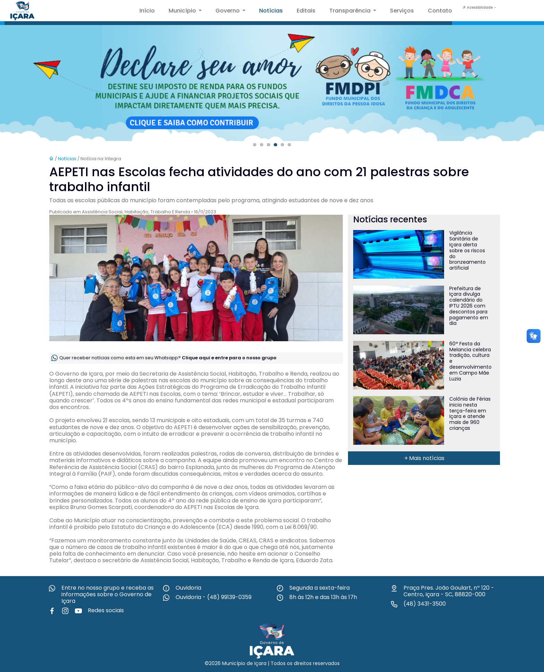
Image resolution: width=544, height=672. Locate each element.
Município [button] (183, 11)
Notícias (271, 11)
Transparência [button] (350, 11)
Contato (440, 11)
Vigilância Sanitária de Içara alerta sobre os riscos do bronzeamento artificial (467, 250)
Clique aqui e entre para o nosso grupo (229, 357)
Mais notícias (423, 458)
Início (147, 11)
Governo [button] (228, 11)
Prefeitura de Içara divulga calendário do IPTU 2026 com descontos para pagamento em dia (468, 306)
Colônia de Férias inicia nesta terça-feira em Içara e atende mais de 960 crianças (470, 413)
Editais (306, 11)
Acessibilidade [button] (478, 7)
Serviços (402, 11)
